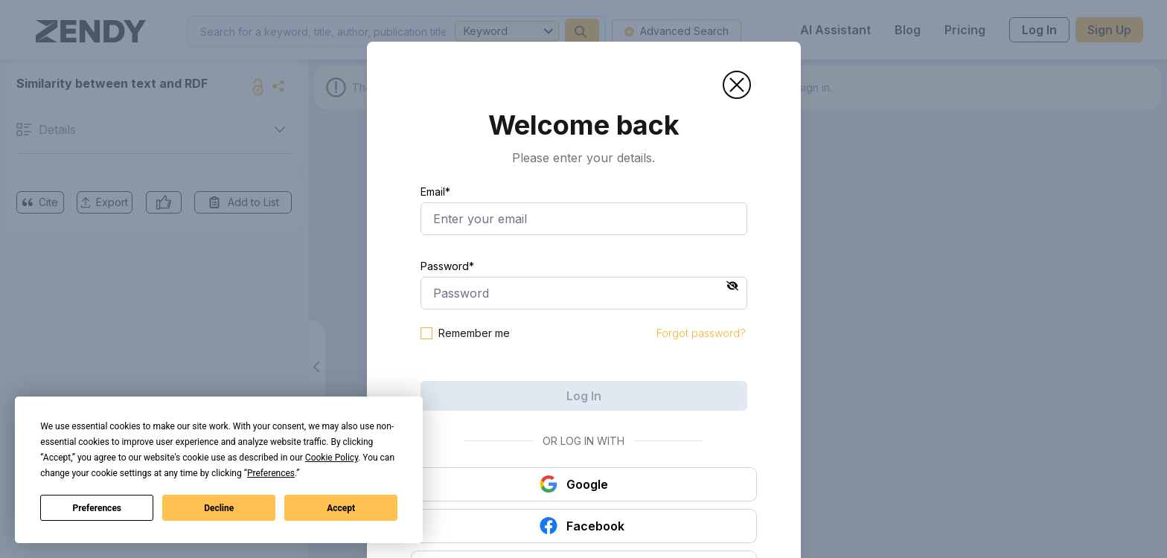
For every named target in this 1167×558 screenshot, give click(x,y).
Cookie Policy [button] (331, 457)
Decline (219, 508)
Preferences (97, 508)
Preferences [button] (271, 473)
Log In (583, 395)
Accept (341, 508)
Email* (435, 191)
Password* (447, 266)
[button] (736, 84)
